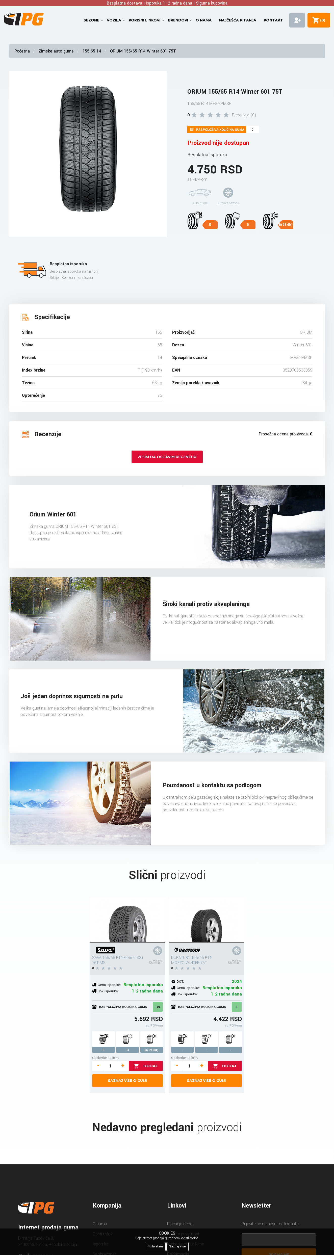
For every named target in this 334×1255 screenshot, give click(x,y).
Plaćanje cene (179, 1224)
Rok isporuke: (108, 991)
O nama (204, 20)
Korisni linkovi (144, 20)
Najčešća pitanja (237, 20)
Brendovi (178, 20)
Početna (22, 51)
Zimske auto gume (56, 51)
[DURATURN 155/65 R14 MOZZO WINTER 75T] (206, 920)
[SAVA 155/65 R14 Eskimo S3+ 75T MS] (127, 920)
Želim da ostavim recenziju (167, 457)
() (321, 20)
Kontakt (273, 20)
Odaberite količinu (105, 1057)
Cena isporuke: (109, 984)
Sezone (91, 20)
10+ (158, 1007)
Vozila (114, 20)
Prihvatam (155, 1246)
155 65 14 (92, 51)
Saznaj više (177, 1246)
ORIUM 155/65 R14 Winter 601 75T (143, 51)
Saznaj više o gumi (127, 1080)
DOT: (180, 981)
